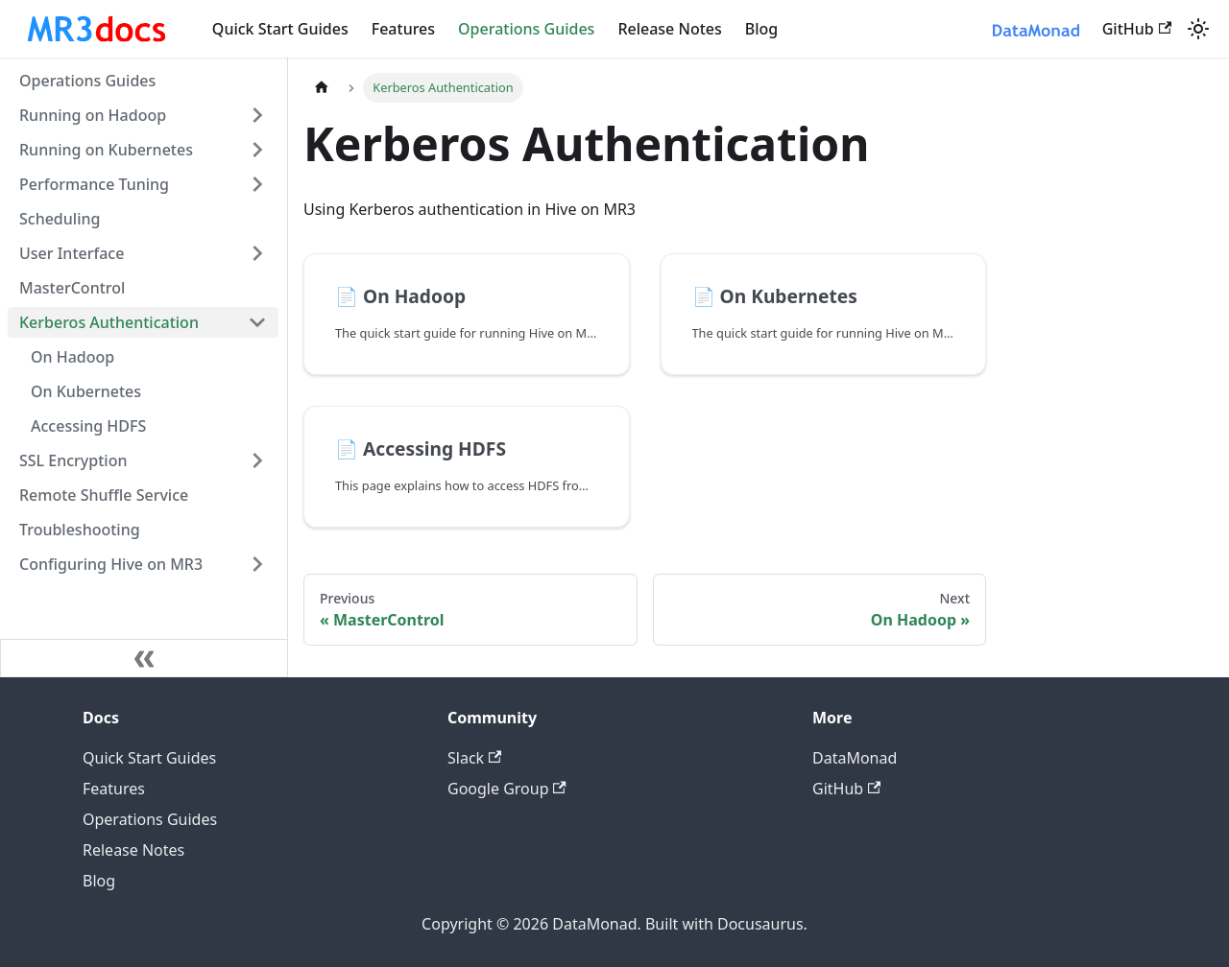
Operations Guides (526, 28)
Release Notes (669, 28)
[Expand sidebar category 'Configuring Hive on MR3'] (257, 564)
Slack (474, 757)
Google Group (506, 788)
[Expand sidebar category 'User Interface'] (257, 253)
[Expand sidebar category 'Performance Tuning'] (257, 184)
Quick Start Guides (280, 28)
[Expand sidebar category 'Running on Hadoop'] (257, 115)
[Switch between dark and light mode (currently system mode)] (1198, 28)
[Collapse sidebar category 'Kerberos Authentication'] (257, 322)
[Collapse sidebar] (144, 658)
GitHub (1136, 28)
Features (403, 28)
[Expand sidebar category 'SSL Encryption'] (257, 460)
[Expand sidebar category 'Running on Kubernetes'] (257, 149)
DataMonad (854, 757)
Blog (761, 28)
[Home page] (321, 88)
